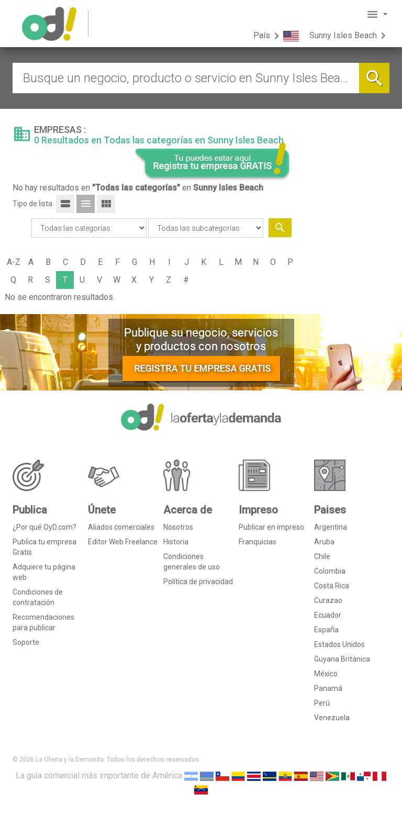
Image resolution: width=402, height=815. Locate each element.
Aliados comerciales (121, 527)
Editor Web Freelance (123, 542)
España (326, 630)
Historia (175, 542)
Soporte (26, 642)
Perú (322, 703)
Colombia (329, 571)
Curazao (328, 600)
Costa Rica (331, 586)
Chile (322, 556)
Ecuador (327, 615)
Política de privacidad (198, 581)
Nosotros (178, 527)
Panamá (328, 688)
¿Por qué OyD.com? (44, 527)
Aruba (324, 542)
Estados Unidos (339, 644)
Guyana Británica (342, 659)
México (326, 673)
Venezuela (332, 717)
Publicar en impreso (271, 527)
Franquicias (257, 542)
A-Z (13, 262)
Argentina (330, 527)
